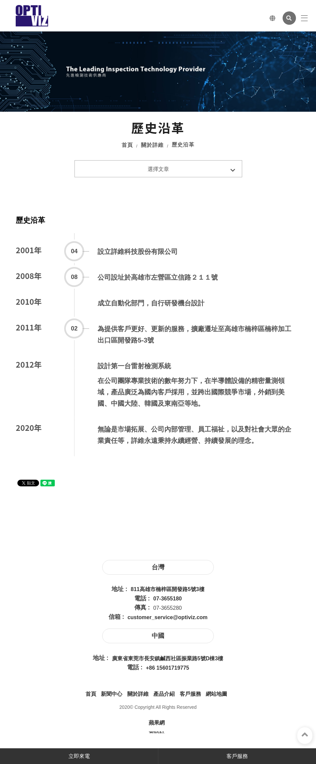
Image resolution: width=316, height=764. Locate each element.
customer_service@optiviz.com (168, 617)
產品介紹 (164, 694)
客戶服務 (190, 694)
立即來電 (79, 756)
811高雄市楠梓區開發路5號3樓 (167, 589)
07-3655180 (167, 598)
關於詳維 (152, 145)
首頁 (127, 145)
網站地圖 (216, 694)
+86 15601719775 (167, 668)
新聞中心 (111, 694)
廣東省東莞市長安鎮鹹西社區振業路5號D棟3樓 (167, 658)
